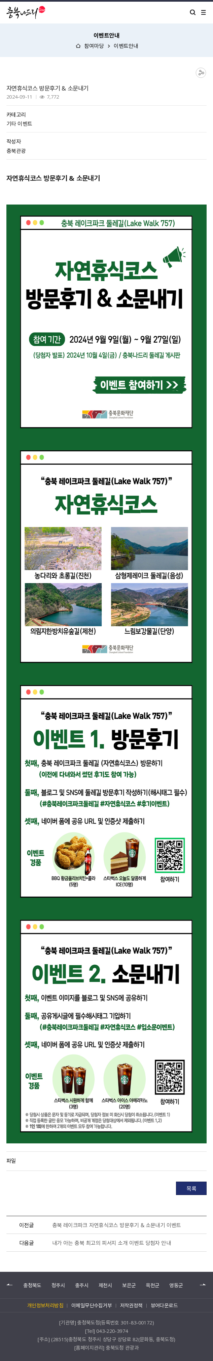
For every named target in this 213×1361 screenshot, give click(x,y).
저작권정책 (131, 1305)
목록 (191, 1188)
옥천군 (152, 1285)
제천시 (105, 1285)
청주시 (58, 1285)
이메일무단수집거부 (91, 1305)
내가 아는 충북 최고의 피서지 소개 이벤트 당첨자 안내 (111, 1243)
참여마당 (94, 45)
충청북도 (32, 1285)
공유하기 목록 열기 (201, 73)
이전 (9, 1285)
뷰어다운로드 (164, 1305)
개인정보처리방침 (45, 1305)
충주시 (81, 1285)
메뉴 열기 (204, 12)
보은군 (129, 1285)
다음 (203, 1285)
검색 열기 (193, 12)
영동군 (176, 1285)
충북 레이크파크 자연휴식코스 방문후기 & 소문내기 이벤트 (116, 1225)
